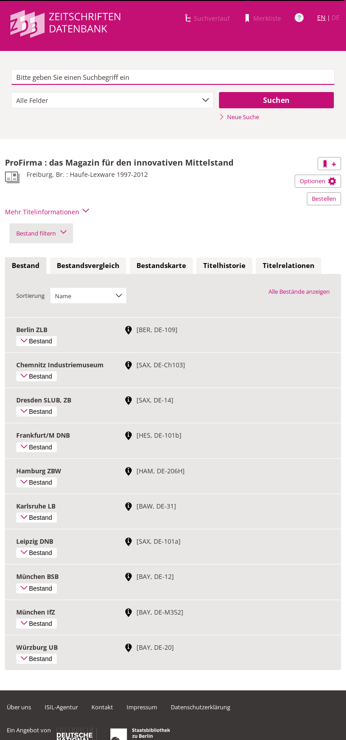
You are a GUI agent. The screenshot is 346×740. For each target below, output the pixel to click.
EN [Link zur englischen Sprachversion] (321, 17)
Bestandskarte (161, 265)
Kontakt (102, 707)
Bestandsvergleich (88, 265)
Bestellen (324, 198)
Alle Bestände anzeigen (299, 291)
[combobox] (112, 100)
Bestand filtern (41, 233)
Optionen (318, 181)
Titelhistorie (224, 265)
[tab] (25, 265)
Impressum (142, 707)
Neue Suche (239, 117)
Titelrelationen (288, 265)
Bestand (26, 265)
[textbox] (173, 77)
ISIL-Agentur (61, 707)
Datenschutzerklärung (200, 707)
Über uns (19, 707)
